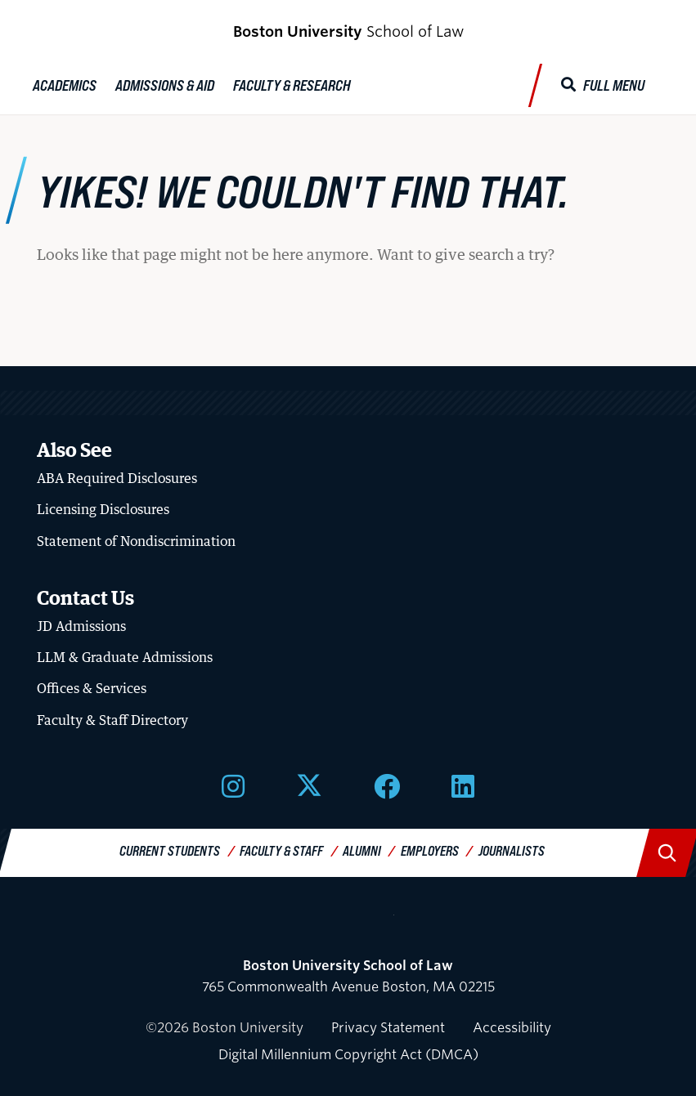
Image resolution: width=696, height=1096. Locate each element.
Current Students (169, 850)
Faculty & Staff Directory (112, 720)
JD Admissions (81, 626)
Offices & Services (91, 688)
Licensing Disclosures (103, 509)
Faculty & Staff (281, 850)
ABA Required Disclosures (117, 478)
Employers (430, 850)
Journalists (511, 850)
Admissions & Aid (164, 85)
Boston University (348, 921)
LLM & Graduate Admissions (125, 657)
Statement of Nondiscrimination (136, 541)
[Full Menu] (602, 85)
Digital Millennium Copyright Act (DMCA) (348, 1054)
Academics (65, 85)
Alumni (362, 850)
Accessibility (512, 1028)
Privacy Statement (388, 1028)
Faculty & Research (292, 85)
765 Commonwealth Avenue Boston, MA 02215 (348, 976)
